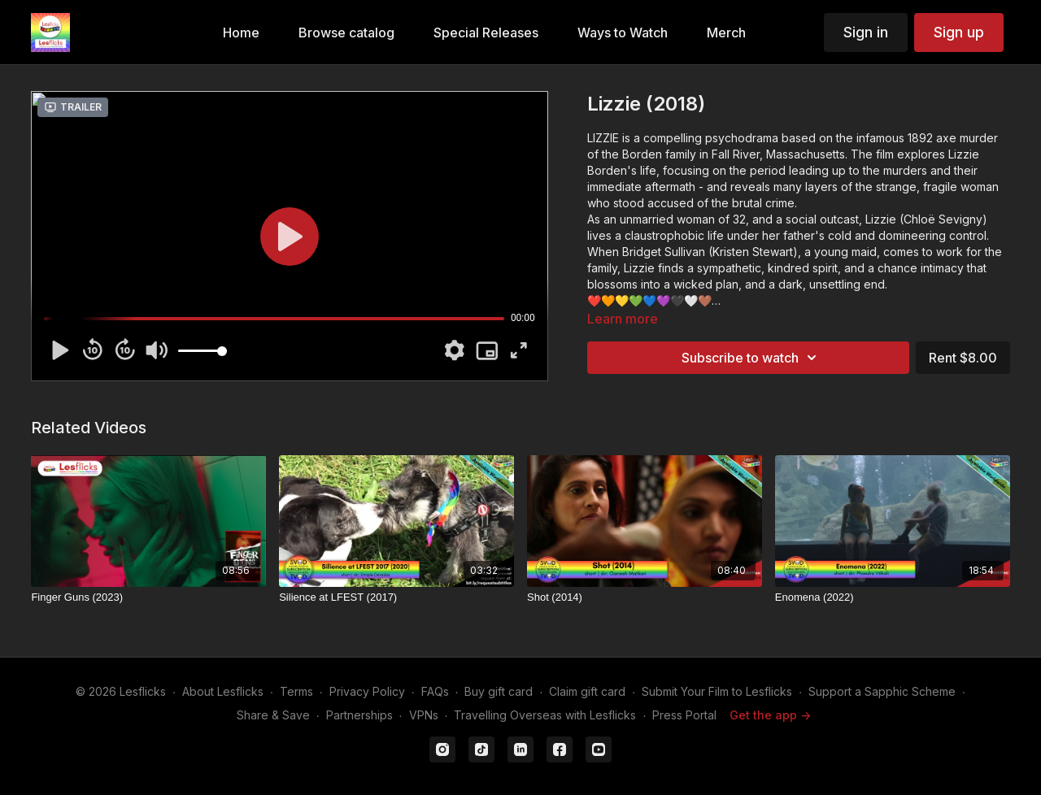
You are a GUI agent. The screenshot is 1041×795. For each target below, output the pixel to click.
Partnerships (359, 715)
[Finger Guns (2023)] (148, 597)
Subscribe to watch (751, 357)
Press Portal (684, 715)
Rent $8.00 (963, 358)
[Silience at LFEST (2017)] (396, 597)
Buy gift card (498, 691)
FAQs (435, 691)
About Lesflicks (223, 691)
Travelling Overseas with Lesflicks (545, 715)
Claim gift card (587, 691)
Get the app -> (770, 715)
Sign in (865, 32)
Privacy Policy (367, 691)
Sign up (959, 32)
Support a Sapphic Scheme (882, 691)
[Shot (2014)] (644, 597)
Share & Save (273, 715)
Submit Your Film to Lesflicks (717, 691)
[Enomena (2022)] (892, 597)
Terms (296, 691)
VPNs (423, 715)
